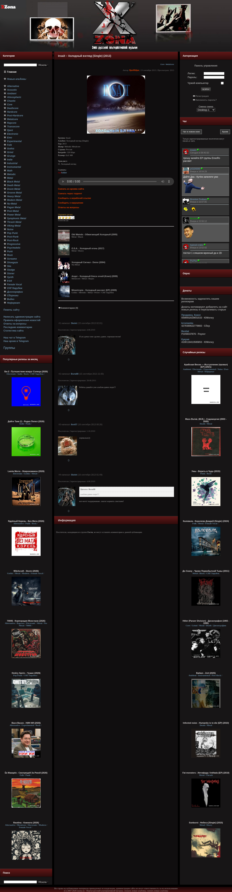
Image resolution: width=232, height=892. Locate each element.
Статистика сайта (13, 330)
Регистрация (202, 96)
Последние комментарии (17, 327)
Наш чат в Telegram (14, 337)
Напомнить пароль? (206, 100)
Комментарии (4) (68, 308)
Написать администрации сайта (21, 316)
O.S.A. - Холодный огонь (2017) (88, 248)
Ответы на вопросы (14, 323)
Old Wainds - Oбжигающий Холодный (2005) (94, 234)
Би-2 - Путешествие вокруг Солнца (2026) (26, 371)
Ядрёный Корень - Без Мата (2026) (26, 521)
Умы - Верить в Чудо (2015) (206, 471)
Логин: (191, 73)
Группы (9, 347)
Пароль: (192, 77)
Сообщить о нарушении (70, 203)
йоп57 (74, 424)
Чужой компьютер (198, 83)
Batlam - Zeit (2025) (206, 673)
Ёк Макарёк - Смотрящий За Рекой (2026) (26, 773)
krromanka (187, 323)
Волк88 (74, 374)
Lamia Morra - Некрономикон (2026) (26, 471)
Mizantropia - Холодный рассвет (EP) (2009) (94, 290)
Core (162, 64)
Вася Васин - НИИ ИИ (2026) (26, 723)
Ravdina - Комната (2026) (26, 822)
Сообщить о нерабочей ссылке (74, 198)
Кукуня (185, 339)
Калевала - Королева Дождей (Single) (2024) (206, 521)
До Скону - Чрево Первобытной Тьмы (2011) (206, 571)
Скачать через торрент (70, 193)
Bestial (185, 331)
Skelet (74, 323)
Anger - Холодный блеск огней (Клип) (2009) (95, 276)
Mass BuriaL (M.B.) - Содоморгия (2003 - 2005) (206, 420)
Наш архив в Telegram (16, 341)
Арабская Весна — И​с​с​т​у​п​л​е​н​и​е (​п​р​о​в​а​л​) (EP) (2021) (206, 365)
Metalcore (170, 64)
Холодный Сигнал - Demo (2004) (88, 262)
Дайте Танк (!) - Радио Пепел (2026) (26, 421)
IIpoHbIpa (134, 70)
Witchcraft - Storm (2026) (26, 571)
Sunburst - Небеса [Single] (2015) (206, 822)
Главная (12, 72)
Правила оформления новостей (21, 320)
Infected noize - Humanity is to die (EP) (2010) (206, 723)
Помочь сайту (11, 309)
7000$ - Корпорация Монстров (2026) (26, 621)
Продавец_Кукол (191, 315)
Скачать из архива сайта (71, 189)
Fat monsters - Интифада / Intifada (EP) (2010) (206, 773)
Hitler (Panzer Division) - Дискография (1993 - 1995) (206, 622)
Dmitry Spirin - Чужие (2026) (26, 673)
